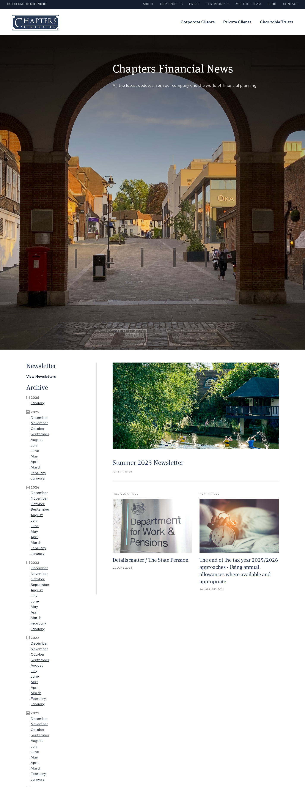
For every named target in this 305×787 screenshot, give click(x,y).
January (37, 403)
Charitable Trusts (276, 22)
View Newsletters (41, 376)
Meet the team (248, 4)
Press (194, 4)
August (37, 440)
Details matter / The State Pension (151, 560)
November (39, 423)
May (34, 456)
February (38, 473)
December (39, 418)
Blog (272, 4)
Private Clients (237, 22)
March (36, 467)
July (34, 445)
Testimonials (218, 4)
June (35, 451)
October (38, 429)
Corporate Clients (198, 22)
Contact (290, 4)
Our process (171, 4)
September (40, 434)
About (148, 4)
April (34, 462)
